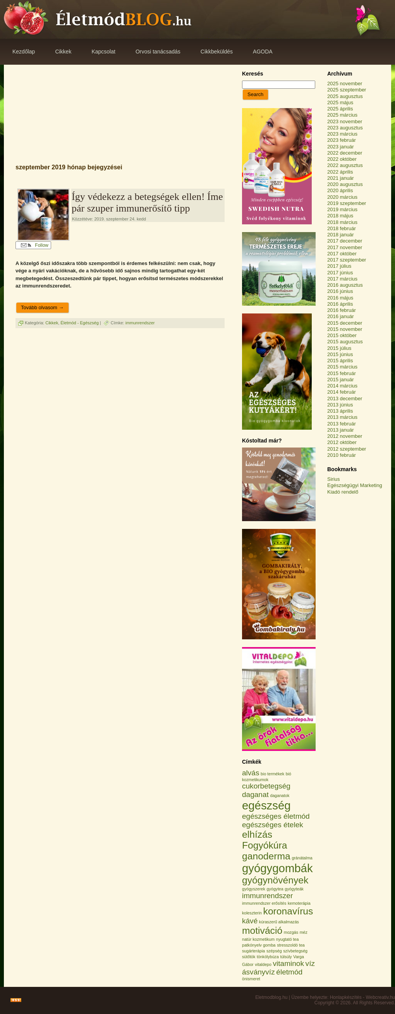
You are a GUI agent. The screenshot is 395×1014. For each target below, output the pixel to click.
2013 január (340, 430)
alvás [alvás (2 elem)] (250, 773)
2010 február (341, 455)
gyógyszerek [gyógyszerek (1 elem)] (253, 889)
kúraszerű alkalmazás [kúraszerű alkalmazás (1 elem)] (279, 921)
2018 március (342, 222)
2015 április (340, 360)
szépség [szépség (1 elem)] (274, 951)
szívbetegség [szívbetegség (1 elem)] (295, 951)
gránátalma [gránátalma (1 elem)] (302, 858)
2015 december (344, 323)
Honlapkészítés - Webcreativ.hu (362, 997)
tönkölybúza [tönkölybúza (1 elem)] (268, 956)
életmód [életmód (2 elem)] (289, 972)
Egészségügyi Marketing (354, 485)
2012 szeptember (346, 449)
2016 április (340, 304)
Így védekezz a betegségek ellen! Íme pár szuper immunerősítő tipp (147, 202)
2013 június (340, 405)
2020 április (340, 190)
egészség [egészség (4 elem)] (266, 805)
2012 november (344, 436)
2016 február (341, 310)
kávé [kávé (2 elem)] (250, 921)
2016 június (340, 291)
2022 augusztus (345, 165)
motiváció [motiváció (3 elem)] (262, 930)
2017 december (344, 241)
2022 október (342, 159)
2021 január (340, 178)
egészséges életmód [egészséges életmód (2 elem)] (276, 816)
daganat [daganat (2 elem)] (255, 794)
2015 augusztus (345, 341)
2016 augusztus (345, 285)
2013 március (342, 417)
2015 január (340, 379)
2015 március (342, 367)
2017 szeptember (346, 260)
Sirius (333, 479)
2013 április (340, 411)
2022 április (340, 172)
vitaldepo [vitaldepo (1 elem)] (263, 964)
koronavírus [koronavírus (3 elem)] (288, 911)
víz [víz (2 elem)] (310, 963)
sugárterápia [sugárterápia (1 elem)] (253, 951)
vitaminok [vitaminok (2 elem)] (288, 963)
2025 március (342, 115)
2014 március (342, 386)
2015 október (342, 335)
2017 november (344, 247)
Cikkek (51, 322)
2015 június (340, 354)
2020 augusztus (345, 184)
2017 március (342, 279)
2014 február (341, 392)
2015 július (339, 348)
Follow (34, 245)
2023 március (342, 134)
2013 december (344, 398)
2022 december (344, 153)
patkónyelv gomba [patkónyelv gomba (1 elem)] (259, 945)
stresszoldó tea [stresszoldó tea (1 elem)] (291, 945)
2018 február (341, 228)
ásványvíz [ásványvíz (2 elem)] (258, 972)
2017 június (340, 272)
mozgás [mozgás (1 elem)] (291, 932)
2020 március (342, 197)
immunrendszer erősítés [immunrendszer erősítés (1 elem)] (264, 903)
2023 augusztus (345, 128)
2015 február (341, 373)
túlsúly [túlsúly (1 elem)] (286, 956)
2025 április (340, 109)
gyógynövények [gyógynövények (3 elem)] (275, 880)
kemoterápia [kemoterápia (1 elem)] (299, 903)
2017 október (342, 254)
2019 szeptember (346, 203)
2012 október (342, 442)
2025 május (340, 102)
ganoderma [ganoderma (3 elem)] (266, 856)
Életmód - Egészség (79, 322)
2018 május (340, 216)
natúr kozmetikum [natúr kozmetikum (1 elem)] (258, 939)
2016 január (340, 316)
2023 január (340, 147)
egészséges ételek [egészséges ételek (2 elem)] (272, 825)
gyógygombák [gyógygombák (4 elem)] (277, 868)
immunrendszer (140, 322)
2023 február (341, 140)
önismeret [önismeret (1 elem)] (251, 978)
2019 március (342, 209)
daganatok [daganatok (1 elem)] (279, 795)
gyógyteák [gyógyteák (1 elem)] (294, 889)
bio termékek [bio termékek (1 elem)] (272, 773)
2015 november (344, 329)
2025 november (344, 83)
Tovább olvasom (42, 307)
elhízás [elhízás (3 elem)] (257, 834)
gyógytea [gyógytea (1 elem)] (274, 889)
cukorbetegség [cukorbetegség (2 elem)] (266, 786)
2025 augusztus (345, 96)
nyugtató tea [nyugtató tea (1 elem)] (287, 939)
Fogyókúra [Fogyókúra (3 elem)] (264, 845)
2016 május (340, 298)
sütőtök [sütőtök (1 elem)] (248, 956)
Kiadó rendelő (342, 492)
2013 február (341, 424)
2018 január (340, 235)
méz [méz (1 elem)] (303, 932)
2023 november (344, 121)
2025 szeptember (346, 90)
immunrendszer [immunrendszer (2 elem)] (267, 896)
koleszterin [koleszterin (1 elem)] (252, 913)
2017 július (339, 266)
